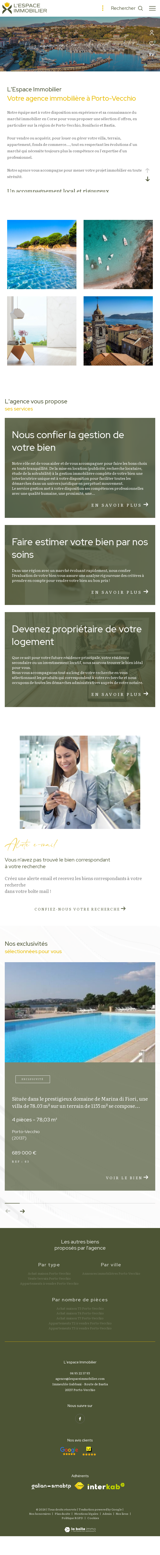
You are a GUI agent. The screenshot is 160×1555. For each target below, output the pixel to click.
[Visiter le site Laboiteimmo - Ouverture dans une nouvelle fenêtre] (80, 1526)
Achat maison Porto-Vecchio (49, 1273)
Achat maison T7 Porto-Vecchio (80, 1318)
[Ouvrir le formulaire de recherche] (127, 8)
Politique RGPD (72, 1518)
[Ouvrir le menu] (152, 8)
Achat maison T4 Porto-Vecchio (80, 1313)
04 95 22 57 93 (80, 1373)
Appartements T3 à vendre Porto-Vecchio (80, 1328)
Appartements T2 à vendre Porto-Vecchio (80, 1323)
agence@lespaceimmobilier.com (80, 1378)
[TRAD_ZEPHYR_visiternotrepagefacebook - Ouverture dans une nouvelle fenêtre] (80, 1418)
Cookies (93, 1518)
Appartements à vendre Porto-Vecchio (49, 1283)
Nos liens (122, 1513)
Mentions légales (86, 1513)
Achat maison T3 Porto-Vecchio (80, 1308)
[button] (22, 1211)
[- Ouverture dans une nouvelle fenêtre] (69, 1451)
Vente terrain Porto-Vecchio (49, 1278)
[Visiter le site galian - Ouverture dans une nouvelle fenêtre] (51, 1486)
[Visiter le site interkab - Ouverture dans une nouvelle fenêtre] (106, 1486)
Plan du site (63, 1513)
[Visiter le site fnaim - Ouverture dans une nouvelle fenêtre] (79, 1485)
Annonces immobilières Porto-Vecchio (111, 1273)
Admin (107, 1513)
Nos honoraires (40, 1513)
